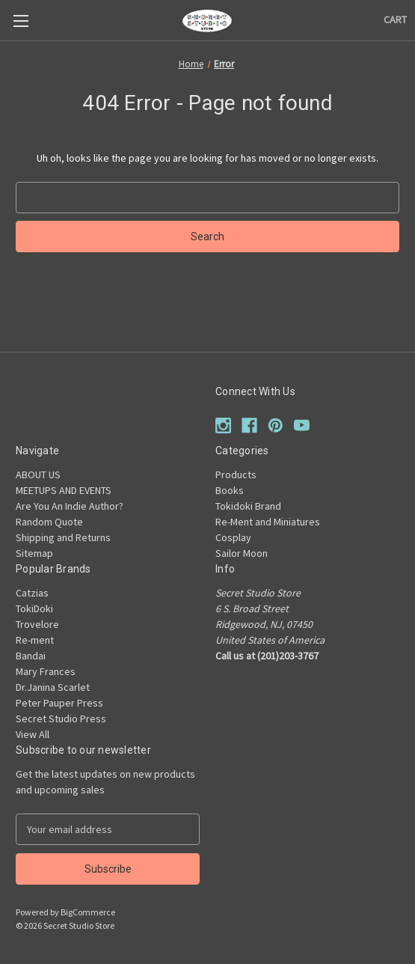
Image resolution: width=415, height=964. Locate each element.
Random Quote (49, 521)
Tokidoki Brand (248, 506)
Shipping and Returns (63, 537)
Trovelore (37, 624)
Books (229, 490)
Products (235, 474)
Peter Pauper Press (59, 703)
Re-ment (35, 640)
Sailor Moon (241, 553)
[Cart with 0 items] (395, 19)
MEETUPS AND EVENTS (63, 490)
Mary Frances (46, 671)
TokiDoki (34, 608)
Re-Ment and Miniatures (267, 521)
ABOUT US (38, 474)
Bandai (31, 655)
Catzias (32, 593)
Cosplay (233, 537)
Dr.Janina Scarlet (53, 687)
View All (32, 734)
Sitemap (34, 553)
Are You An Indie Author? (69, 506)
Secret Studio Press (61, 718)
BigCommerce (88, 912)
